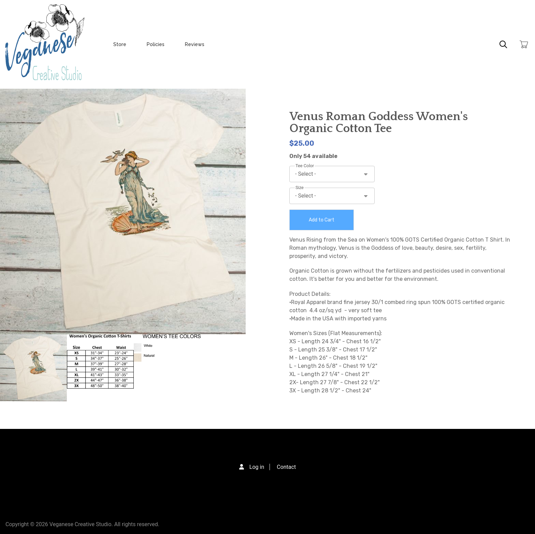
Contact (286, 467)
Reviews (194, 44)
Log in (256, 467)
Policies (155, 44)
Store (119, 44)
